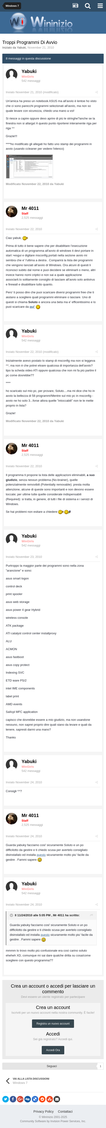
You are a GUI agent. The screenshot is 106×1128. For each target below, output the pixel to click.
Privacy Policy (43, 1111)
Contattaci (65, 1111)
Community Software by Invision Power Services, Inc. (53, 1121)
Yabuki (21, 47)
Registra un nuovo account (53, 1023)
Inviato (24, 92)
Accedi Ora (53, 1050)
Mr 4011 (30, 208)
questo (41, 855)
